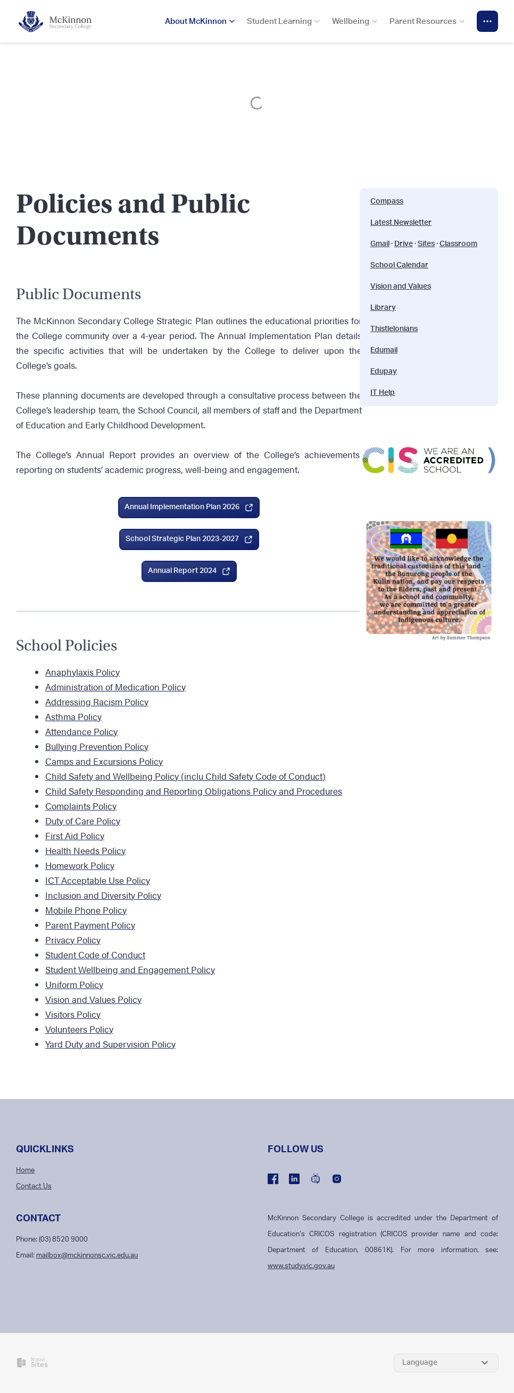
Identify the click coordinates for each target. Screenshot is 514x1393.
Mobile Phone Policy (86, 910)
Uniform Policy (74, 984)
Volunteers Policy (79, 1029)
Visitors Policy (73, 1014)
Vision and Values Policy (93, 999)
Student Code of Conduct (95, 954)
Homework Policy (79, 865)
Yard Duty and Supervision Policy (110, 1043)
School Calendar (399, 265)
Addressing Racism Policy (96, 701)
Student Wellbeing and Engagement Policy (130, 969)
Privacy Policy (73, 939)
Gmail (379, 244)
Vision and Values (400, 286)
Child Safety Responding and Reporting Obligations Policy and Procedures (193, 790)
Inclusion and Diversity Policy (103, 895)
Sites (426, 244)
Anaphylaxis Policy (82, 671)
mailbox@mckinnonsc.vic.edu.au (87, 1255)
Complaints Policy (81, 805)
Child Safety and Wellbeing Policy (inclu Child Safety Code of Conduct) (185, 776)
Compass (386, 201)
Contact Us (34, 1186)
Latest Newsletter (401, 222)
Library (383, 307)
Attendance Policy (81, 731)
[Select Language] (446, 1363)
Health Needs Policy (85, 850)
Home (25, 1170)
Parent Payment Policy (90, 924)
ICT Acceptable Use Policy (97, 880)
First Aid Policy (74, 835)
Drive (403, 244)
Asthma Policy (73, 716)
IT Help (382, 392)
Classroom (458, 244)
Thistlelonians (394, 329)
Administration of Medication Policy (115, 686)
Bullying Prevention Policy (96, 746)
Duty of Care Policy (82, 820)
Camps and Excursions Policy (104, 761)
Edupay (383, 371)
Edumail (383, 350)
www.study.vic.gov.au (301, 1266)
